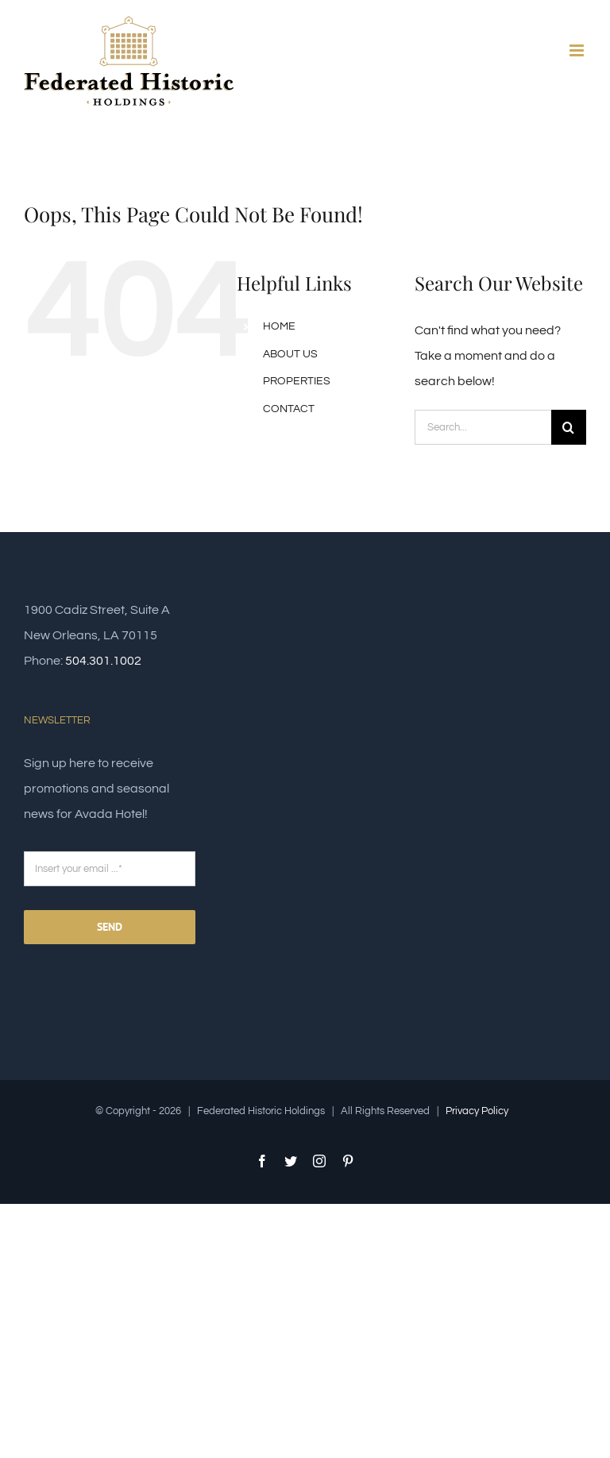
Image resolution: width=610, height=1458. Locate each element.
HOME (279, 326)
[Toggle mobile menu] (577, 50)
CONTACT (289, 409)
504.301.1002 (103, 660)
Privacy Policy (477, 1111)
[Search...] (483, 427)
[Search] (568, 427)
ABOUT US (290, 354)
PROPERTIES (296, 381)
